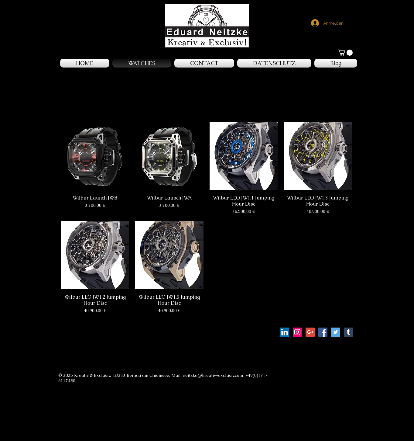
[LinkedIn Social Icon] (284, 332)
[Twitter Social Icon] (335, 332)
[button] (345, 53)
